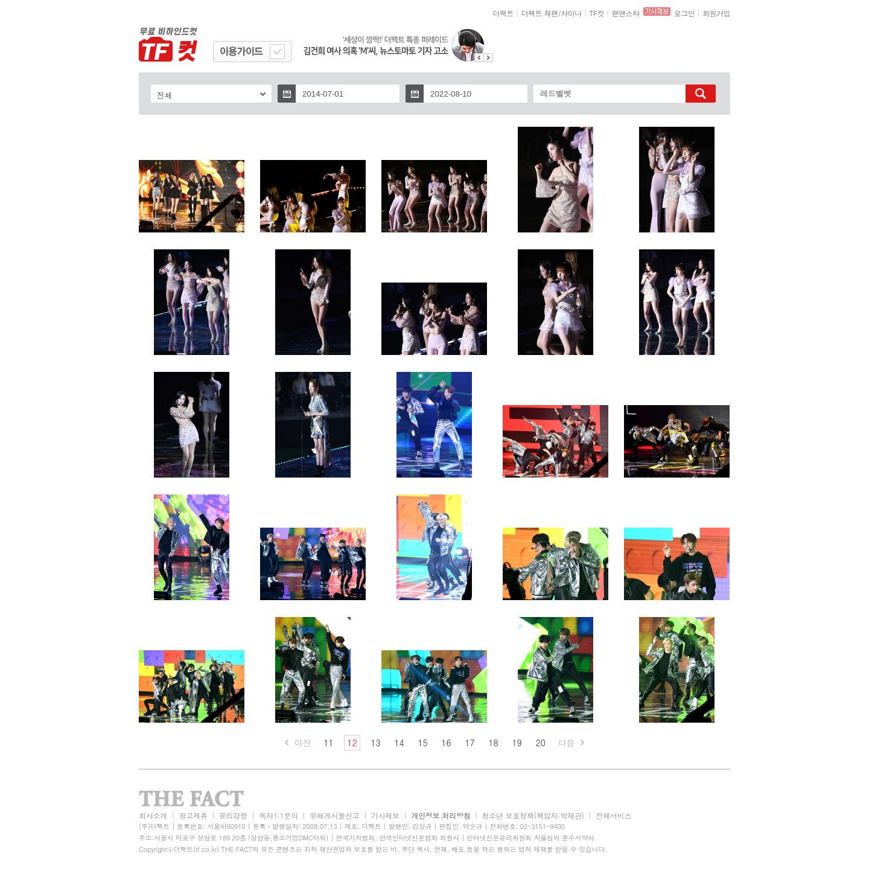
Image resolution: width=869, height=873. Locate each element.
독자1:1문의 (278, 815)
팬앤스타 (626, 13)
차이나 (571, 13)
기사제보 (385, 815)
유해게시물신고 (334, 815)
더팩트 (503, 13)
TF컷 (596, 13)
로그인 (684, 13)
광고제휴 (193, 815)
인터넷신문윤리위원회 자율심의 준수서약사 (530, 837)
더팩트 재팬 (539, 13)
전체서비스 (613, 815)
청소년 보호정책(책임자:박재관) (533, 815)
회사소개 (153, 815)
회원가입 (716, 13)
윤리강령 (233, 815)
